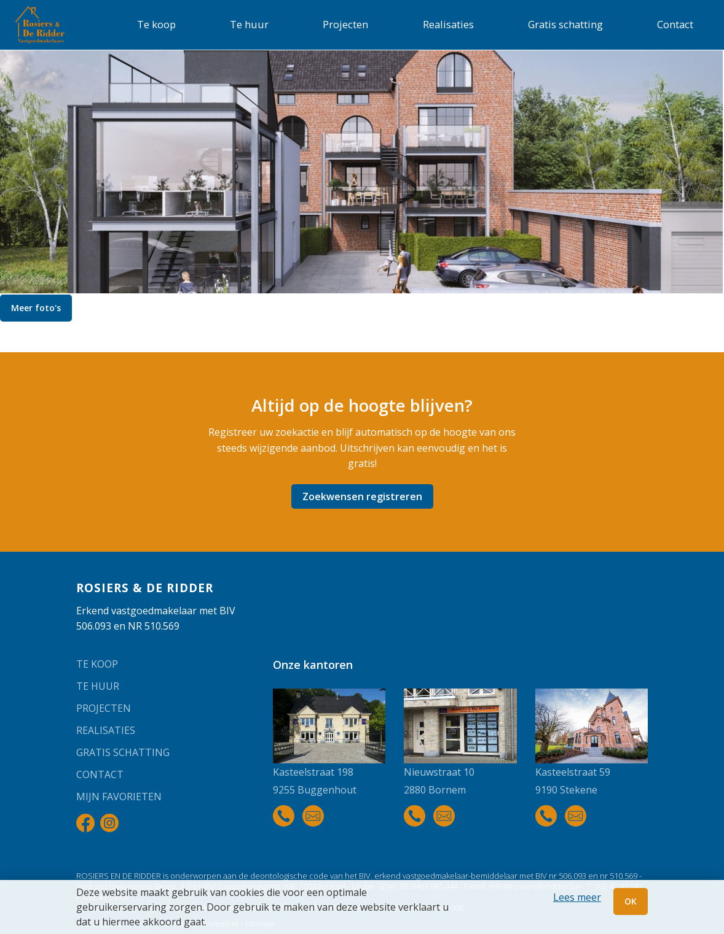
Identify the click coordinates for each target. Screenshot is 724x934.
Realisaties (448, 24)
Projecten (345, 24)
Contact (675, 24)
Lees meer (577, 897)
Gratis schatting (565, 24)
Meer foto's (36, 308)
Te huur (249, 24)
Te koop (156, 24)
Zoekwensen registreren (362, 496)
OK (630, 901)
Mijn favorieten (119, 796)
